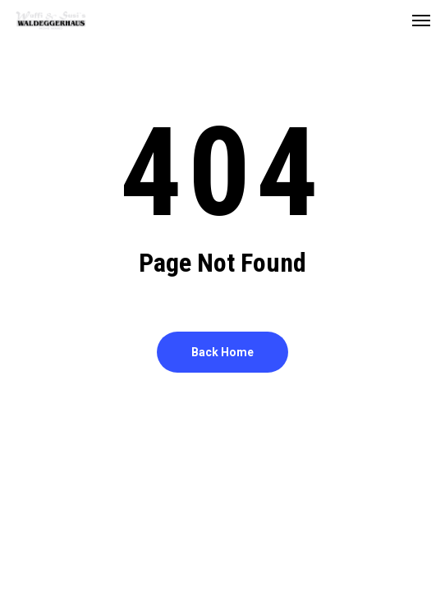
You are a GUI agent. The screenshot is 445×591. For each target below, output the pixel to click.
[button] (421, 19)
